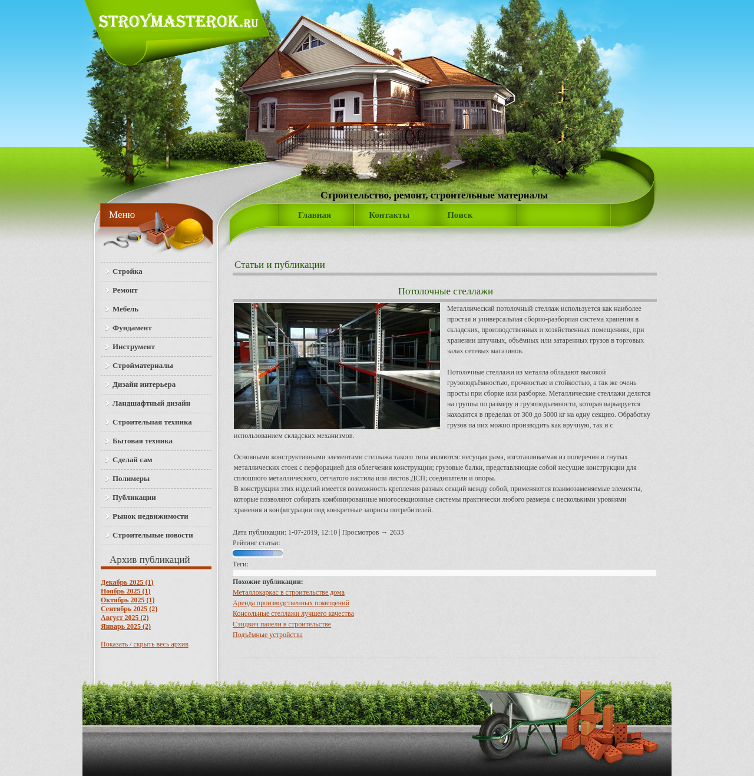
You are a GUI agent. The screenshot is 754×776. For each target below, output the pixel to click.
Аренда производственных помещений (291, 603)
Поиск (459, 215)
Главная (314, 215)
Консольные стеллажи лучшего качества (293, 613)
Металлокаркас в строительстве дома (289, 592)
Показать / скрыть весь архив (144, 644)
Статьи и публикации (279, 264)
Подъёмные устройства (268, 635)
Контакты (389, 215)
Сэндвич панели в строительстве (282, 624)
